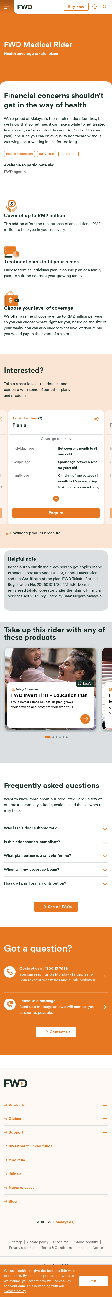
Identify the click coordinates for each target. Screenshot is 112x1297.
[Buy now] (76, 7)
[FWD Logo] (24, 7)
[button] (76, 7)
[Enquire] (56, 513)
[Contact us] (56, 1032)
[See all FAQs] (56, 907)
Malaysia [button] (63, 1222)
